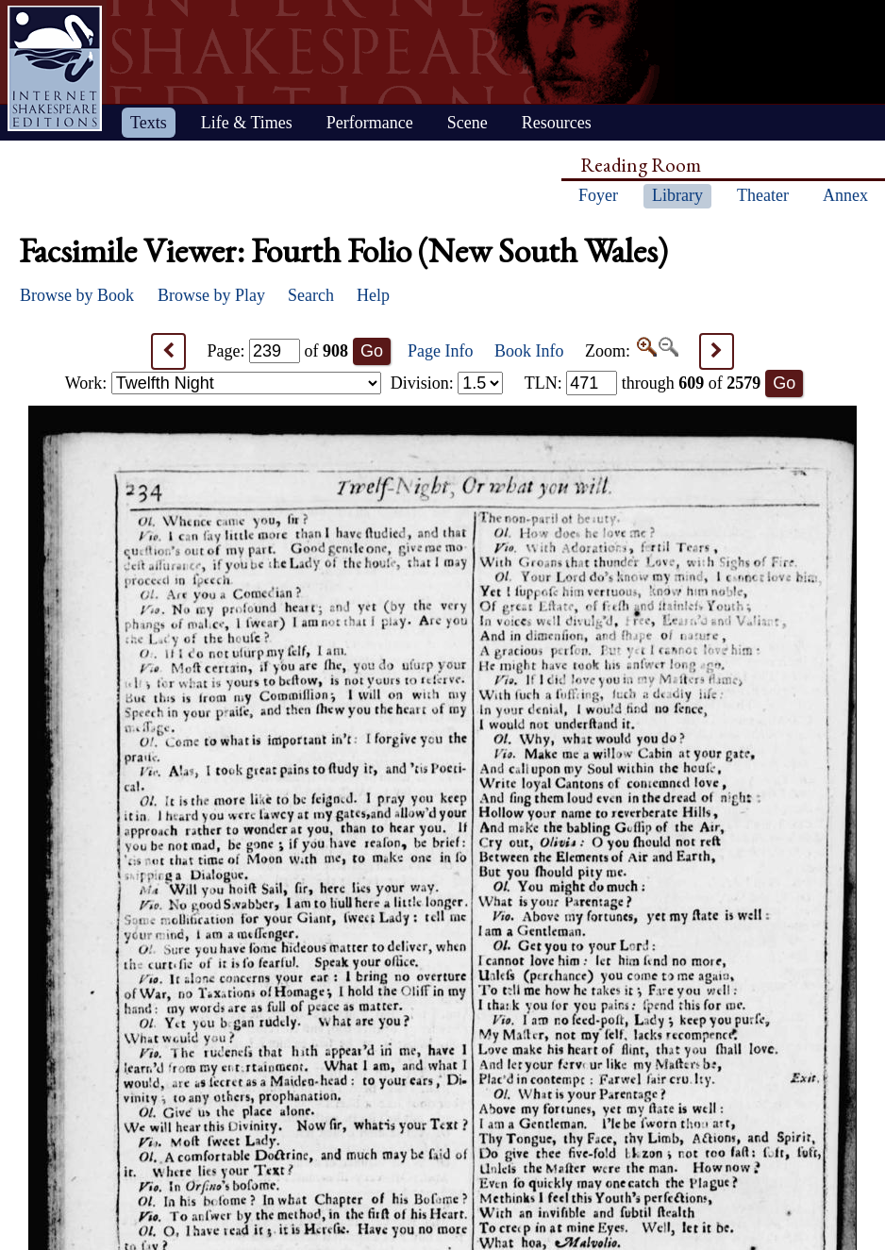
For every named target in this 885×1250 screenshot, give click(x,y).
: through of (643, 383)
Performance (369, 122)
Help (373, 295)
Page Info (440, 351)
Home (55, 68)
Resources (557, 122)
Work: (223, 383)
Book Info (529, 351)
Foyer (598, 195)
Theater (763, 195)
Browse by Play (211, 295)
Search (311, 295)
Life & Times (246, 122)
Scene (467, 122)
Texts (148, 122)
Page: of (278, 351)
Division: (447, 383)
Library (677, 195)
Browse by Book (77, 295)
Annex (845, 195)
